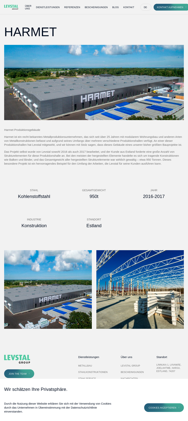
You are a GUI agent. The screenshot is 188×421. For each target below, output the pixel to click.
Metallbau (85, 365)
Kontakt (128, 7)
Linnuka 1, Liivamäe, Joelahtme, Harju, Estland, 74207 (168, 368)
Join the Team (18, 374)
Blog (115, 7)
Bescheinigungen (96, 7)
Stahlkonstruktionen (93, 372)
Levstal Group (130, 365)
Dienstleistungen (48, 7)
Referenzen (72, 7)
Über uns (28, 7)
